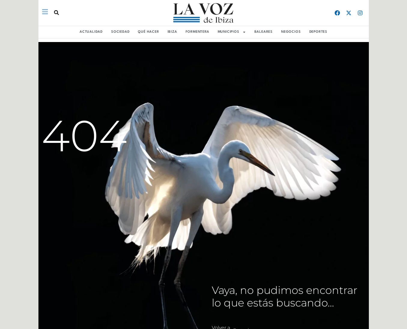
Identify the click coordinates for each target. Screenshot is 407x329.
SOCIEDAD (120, 32)
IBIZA (172, 32)
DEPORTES (318, 32)
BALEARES (263, 32)
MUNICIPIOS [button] (232, 32)
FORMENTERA (197, 32)
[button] (56, 13)
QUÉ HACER (148, 32)
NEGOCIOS (291, 32)
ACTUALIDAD (91, 32)
